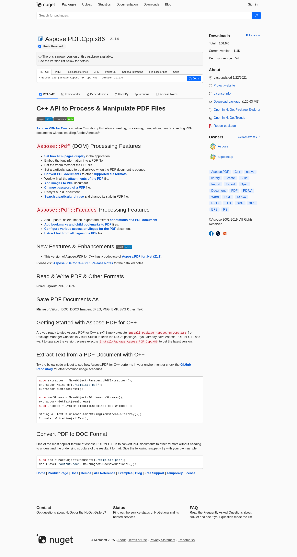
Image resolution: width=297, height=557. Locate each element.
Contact (44, 507)
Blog (138, 473)
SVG (240, 203)
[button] (194, 78)
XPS (252, 203)
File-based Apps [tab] (158, 71)
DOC (227, 197)
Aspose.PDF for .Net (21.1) (141, 256)
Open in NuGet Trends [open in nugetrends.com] (229, 117)
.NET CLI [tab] (44, 71)
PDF (234, 190)
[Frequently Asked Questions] (194, 507)
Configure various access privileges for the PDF (80, 228)
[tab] (69, 4)
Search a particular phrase (64, 196)
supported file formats (110, 174)
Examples (125, 473)
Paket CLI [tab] (110, 71)
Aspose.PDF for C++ (52, 128)
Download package (227, 101)
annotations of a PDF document (133, 220)
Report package (225, 125)
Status (119, 507)
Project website (224, 85)
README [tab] (47, 94)
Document (218, 190)
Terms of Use (137, 540)
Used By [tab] (122, 94)
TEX (228, 203)
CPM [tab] (96, 71)
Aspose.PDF (220, 171)
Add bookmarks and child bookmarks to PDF (77, 224)
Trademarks (186, 540)
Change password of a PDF (64, 187)
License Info (222, 93)
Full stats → (253, 35)
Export (230, 184)
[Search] (256, 15)
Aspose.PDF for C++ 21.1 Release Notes (83, 263)
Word (215, 197)
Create (230, 178)
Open (244, 184)
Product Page (58, 473)
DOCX (241, 197)
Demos (86, 473)
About (122, 540)
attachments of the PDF (85, 178)
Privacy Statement (162, 540)
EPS (214, 209)
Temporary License (181, 473)
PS (225, 209)
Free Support (154, 473)
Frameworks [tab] (70, 94)
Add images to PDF (58, 183)
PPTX (215, 203)
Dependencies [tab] (97, 94)
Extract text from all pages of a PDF (70, 233)
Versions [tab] (142, 94)
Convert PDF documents (62, 174)
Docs (74, 473)
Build (244, 178)
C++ (237, 171)
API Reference (104, 473)
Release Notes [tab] (166, 94)
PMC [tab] (58, 71)
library (215, 178)
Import (215, 184)
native (250, 171)
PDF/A (247, 190)
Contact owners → (249, 136)
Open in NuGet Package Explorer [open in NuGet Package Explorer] (237, 109)
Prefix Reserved (53, 46)
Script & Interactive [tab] (132, 71)
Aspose (223, 146)
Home (41, 473)
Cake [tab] (176, 71)
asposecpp (225, 156)
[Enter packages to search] (145, 15)
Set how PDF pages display (64, 156)
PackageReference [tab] (77, 71)
